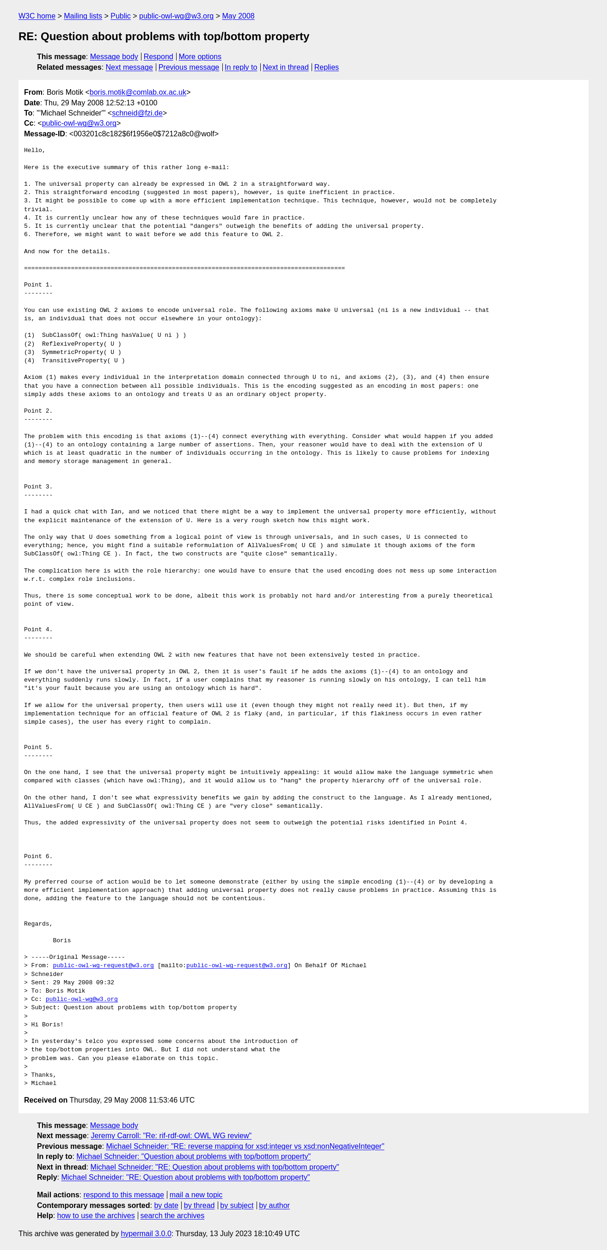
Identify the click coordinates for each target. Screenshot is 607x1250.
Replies (326, 67)
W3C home (36, 16)
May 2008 (238, 16)
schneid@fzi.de (137, 113)
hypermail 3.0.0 (146, 1234)
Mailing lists (83, 16)
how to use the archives (96, 1216)
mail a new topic (196, 1195)
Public (120, 16)
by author (274, 1205)
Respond (158, 57)
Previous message (189, 67)
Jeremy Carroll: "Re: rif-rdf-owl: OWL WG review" (171, 1136)
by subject (236, 1205)
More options (200, 57)
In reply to (241, 67)
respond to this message (123, 1195)
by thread (199, 1205)
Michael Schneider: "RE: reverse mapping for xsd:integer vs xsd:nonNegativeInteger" (245, 1146)
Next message (129, 67)
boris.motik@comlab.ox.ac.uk (138, 92)
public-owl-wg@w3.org (176, 16)
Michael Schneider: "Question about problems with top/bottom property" (193, 1156)
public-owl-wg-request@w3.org (103, 966)
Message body (114, 57)
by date (166, 1205)
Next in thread (286, 67)
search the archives (173, 1216)
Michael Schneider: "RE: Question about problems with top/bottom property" (215, 1167)
